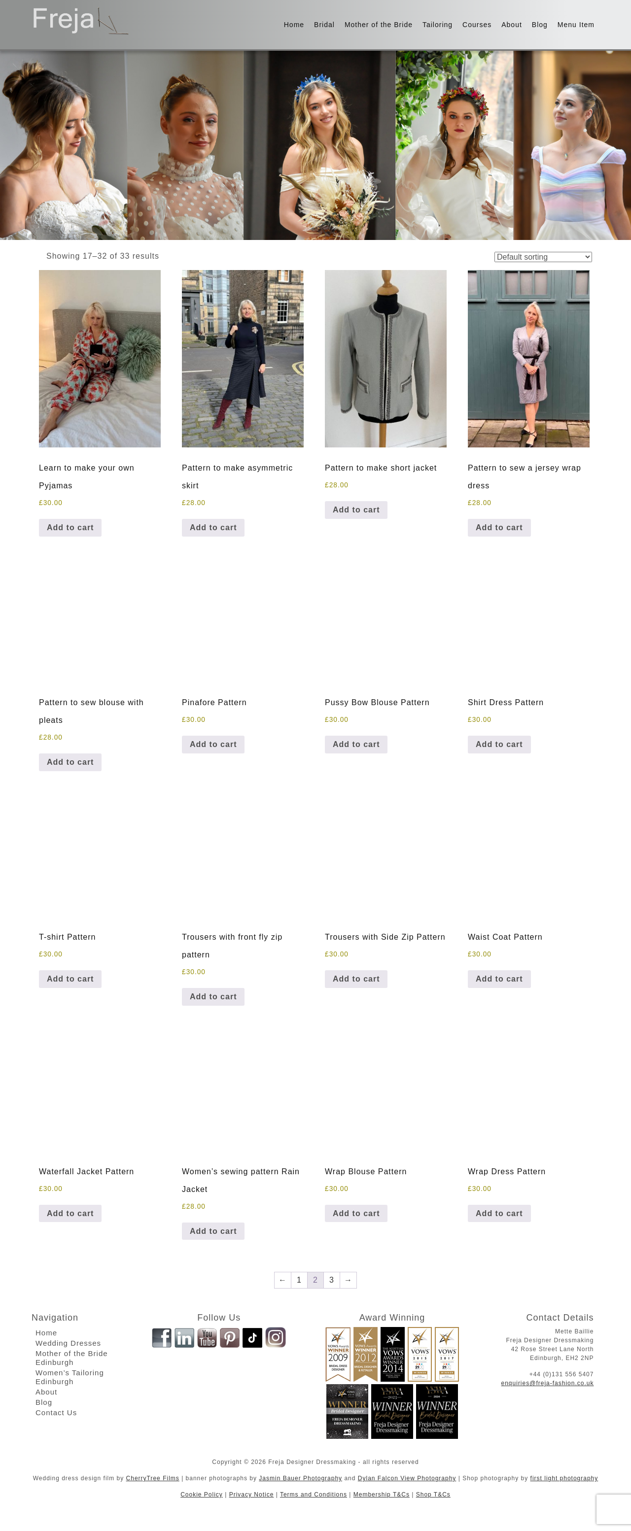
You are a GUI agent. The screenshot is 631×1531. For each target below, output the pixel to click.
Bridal (324, 25)
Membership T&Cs (381, 1494)
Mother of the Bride (379, 25)
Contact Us (56, 1412)
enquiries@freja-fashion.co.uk (547, 1383)
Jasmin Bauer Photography (300, 1478)
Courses (476, 25)
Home (294, 25)
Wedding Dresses (68, 1343)
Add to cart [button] (70, 527)
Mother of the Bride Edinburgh (71, 1357)
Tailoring (437, 25)
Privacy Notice (251, 1494)
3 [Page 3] (331, 1280)
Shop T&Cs (433, 1494)
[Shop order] (543, 257)
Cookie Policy (201, 1494)
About (511, 25)
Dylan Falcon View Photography (407, 1478)
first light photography (564, 1478)
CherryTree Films (152, 1478)
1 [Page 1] (299, 1280)
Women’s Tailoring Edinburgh (69, 1377)
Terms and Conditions (313, 1494)
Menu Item (576, 25)
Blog (540, 25)
